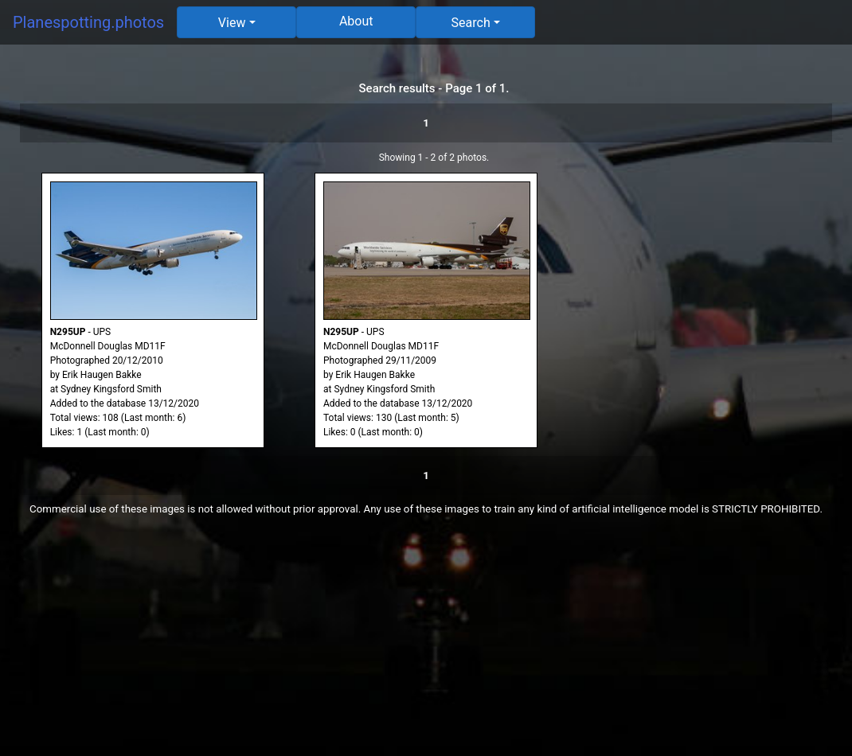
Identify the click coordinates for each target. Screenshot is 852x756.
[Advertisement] (426, 644)
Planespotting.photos (88, 22)
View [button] (232, 22)
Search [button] (470, 22)
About (356, 21)
